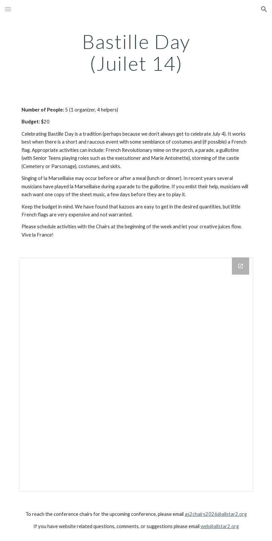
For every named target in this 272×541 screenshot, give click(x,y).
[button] (8, 9)
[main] (136, 52)
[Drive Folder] (136, 374)
